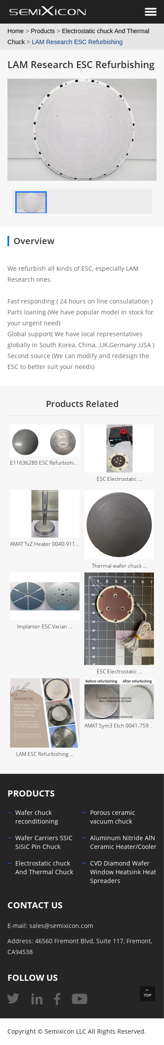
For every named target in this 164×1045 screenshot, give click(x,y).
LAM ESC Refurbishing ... (44, 754)
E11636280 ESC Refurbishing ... (47, 463)
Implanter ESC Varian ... (44, 627)
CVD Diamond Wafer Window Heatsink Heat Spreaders (123, 872)
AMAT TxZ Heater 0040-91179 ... (48, 544)
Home (15, 31)
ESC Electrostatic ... (119, 479)
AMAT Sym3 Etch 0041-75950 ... (122, 726)
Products (43, 31)
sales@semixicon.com (61, 926)
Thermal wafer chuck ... (119, 566)
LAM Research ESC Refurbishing (77, 41)
